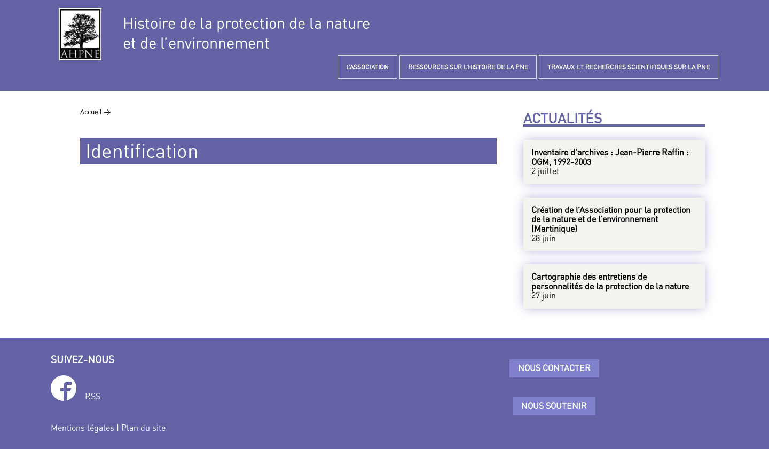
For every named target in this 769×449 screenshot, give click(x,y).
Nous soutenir (554, 405)
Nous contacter (554, 368)
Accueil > (95, 111)
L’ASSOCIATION (367, 67)
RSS (92, 396)
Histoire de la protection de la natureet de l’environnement (246, 33)
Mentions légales (82, 427)
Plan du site (143, 427)
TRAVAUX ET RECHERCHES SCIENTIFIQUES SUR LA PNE (628, 67)
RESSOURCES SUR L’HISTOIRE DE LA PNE (468, 67)
